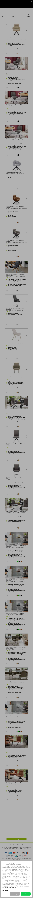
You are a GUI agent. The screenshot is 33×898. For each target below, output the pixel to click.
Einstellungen (15, 894)
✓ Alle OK (25, 894)
